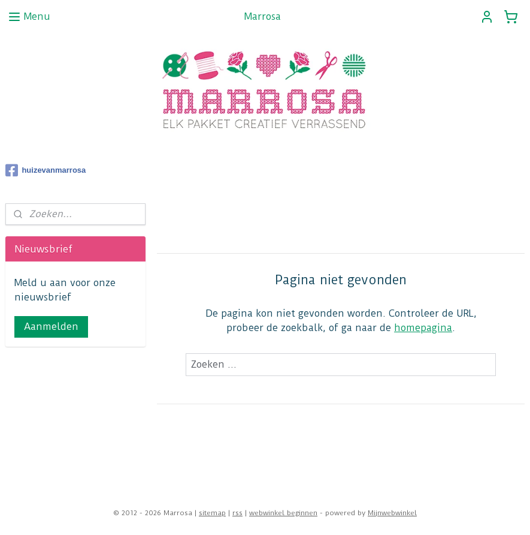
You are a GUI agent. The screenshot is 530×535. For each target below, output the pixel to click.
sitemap (212, 513)
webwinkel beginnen (283, 513)
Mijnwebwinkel (392, 513)
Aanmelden (51, 326)
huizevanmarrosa (45, 170)
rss (237, 513)
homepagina (423, 327)
